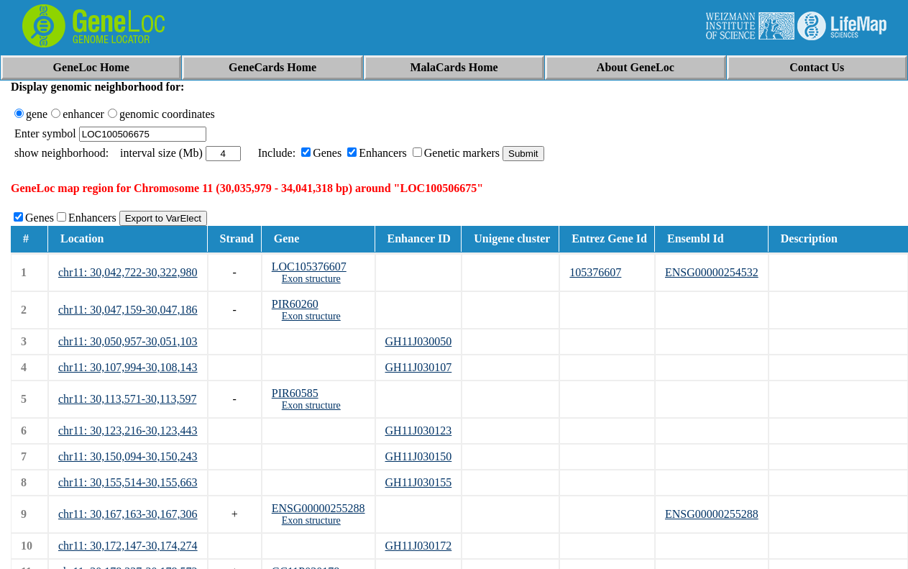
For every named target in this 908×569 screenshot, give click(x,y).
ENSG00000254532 (711, 272)
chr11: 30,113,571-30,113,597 (127, 399)
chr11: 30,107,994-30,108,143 (128, 367)
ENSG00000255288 (318, 508)
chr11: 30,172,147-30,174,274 (128, 546)
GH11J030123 (418, 430)
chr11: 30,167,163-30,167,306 (128, 514)
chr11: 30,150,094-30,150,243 (128, 456)
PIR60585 (295, 393)
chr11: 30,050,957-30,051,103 (128, 341)
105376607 (595, 272)
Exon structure (311, 278)
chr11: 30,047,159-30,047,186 (128, 310)
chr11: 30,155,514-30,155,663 (128, 482)
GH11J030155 (418, 482)
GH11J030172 (418, 546)
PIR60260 (295, 304)
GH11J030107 (418, 367)
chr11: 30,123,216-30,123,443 (128, 430)
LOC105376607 (309, 266)
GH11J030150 (418, 456)
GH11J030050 (418, 341)
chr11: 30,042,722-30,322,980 (128, 272)
